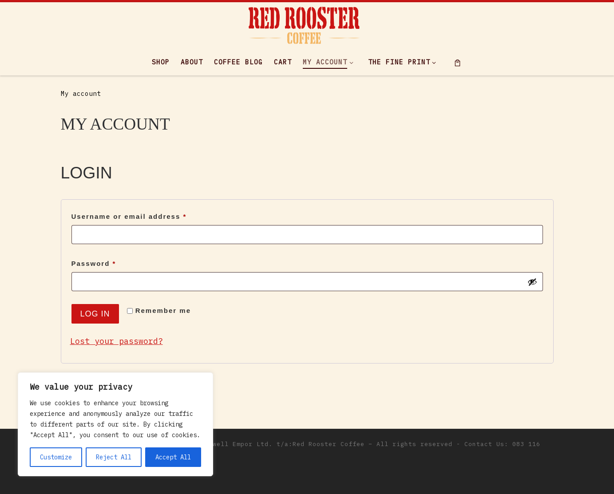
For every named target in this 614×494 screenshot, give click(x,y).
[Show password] (532, 282)
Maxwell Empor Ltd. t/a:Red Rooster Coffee (282, 444)
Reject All (113, 457)
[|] (304, 24)
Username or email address (146, 215)
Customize (56, 457)
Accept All (173, 457)
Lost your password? (116, 341)
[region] (115, 424)
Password (111, 262)
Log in (95, 313)
